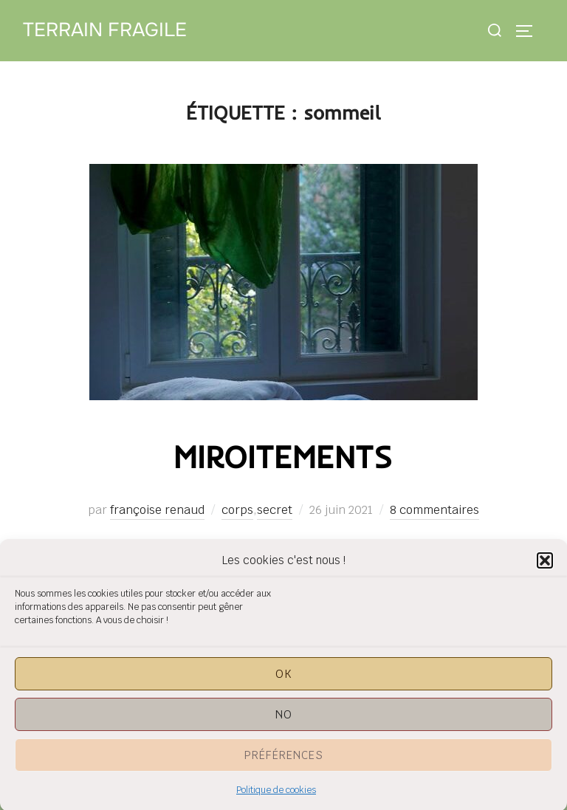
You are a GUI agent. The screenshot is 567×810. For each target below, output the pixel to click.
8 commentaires (434, 510)
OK (283, 679)
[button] (544, 565)
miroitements (282, 456)
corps (237, 510)
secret (274, 510)
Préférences (283, 760)
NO (283, 720)
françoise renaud (157, 510)
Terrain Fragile (105, 30)
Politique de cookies (276, 795)
